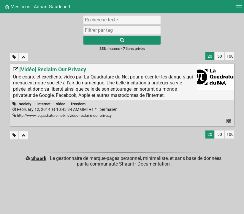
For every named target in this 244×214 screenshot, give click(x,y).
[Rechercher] (122, 40)
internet (43, 104)
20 (209, 56)
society (25, 104)
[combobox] (122, 30)
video (60, 104)
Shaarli (38, 158)
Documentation (153, 164)
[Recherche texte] (122, 19)
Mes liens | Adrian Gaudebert (37, 7)
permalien (65, 109)
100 (230, 56)
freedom (78, 104)
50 (219, 56)
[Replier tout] (23, 57)
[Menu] (239, 8)
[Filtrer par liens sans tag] (14, 57)
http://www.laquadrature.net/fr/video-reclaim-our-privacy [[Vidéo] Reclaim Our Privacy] (62, 115)
